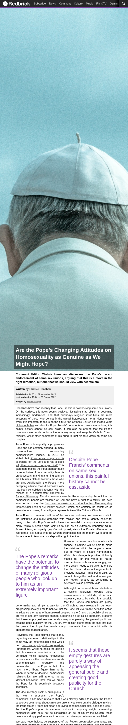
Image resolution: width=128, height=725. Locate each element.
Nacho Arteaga (34, 401)
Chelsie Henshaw (40, 389)
